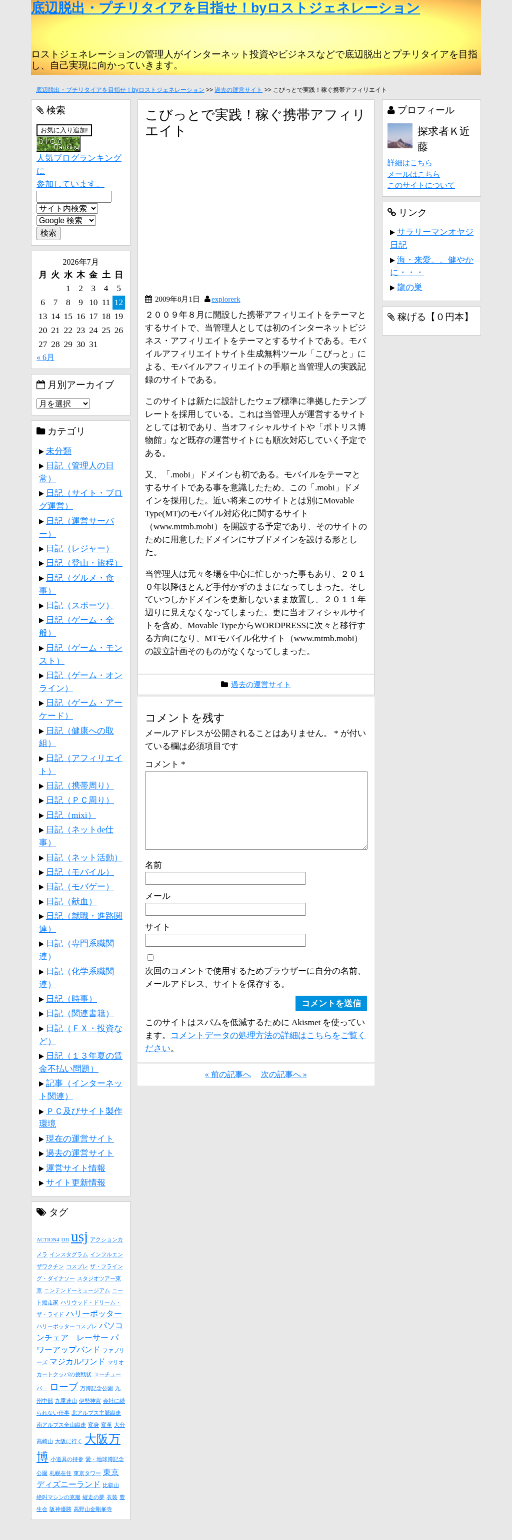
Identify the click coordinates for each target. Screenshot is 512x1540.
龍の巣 (409, 287)
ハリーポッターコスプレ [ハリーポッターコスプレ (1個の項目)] (66, 1326)
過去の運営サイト (238, 89)
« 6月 (45, 357)
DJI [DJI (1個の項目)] (65, 1239)
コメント (165, 764)
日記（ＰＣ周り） (80, 799)
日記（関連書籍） (80, 1013)
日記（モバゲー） (80, 886)
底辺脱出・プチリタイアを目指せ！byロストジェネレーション (225, 7)
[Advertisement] (229, 220)
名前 (153, 880)
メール (157, 911)
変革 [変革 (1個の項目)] (106, 1425)
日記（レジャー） (80, 548)
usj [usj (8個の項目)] (79, 1236)
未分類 (59, 450)
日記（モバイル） (80, 871)
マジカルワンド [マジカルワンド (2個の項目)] (78, 1361)
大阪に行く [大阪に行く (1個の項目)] (68, 1441)
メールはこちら (414, 174)
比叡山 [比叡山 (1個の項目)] (110, 1485)
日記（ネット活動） (84, 857)
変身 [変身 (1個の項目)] (93, 1425)
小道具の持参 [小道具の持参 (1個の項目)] (67, 1459)
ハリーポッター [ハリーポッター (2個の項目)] (94, 1313)
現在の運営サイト (80, 1138)
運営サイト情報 (76, 1167)
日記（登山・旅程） (84, 562)
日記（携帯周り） (80, 785)
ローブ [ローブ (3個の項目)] (64, 1387)
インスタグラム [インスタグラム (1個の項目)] (69, 1254)
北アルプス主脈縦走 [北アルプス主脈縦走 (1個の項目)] (96, 1413)
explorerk (226, 299)
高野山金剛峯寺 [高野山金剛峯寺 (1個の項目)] (93, 1509)
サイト (157, 942)
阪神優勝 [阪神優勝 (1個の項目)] (61, 1509)
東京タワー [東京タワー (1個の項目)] (87, 1473)
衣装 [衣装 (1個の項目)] (112, 1497)
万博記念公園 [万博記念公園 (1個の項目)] (96, 1388)
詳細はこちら (410, 162)
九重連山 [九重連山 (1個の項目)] (66, 1401)
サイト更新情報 (76, 1182)
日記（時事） (71, 998)
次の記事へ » (284, 1090)
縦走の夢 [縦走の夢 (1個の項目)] (93, 1497)
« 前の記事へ (228, 1090)
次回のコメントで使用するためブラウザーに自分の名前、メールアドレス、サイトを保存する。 (255, 993)
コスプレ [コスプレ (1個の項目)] (77, 1266)
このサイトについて (421, 185)
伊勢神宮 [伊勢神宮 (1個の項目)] (90, 1401)
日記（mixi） (71, 814)
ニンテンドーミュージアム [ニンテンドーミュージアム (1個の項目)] (77, 1290)
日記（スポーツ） (80, 605)
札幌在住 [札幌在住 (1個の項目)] (61, 1473)
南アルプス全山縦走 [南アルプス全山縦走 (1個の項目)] (61, 1425)
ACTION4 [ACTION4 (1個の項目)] (48, 1239)
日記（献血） (71, 901)
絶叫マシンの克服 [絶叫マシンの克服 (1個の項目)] (58, 1497)
